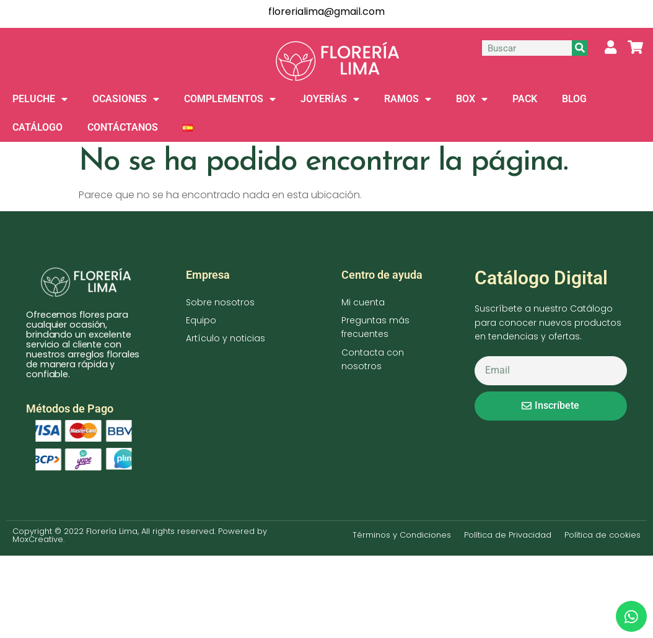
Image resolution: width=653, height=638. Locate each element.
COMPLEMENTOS (230, 99)
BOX (472, 99)
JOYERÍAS (329, 99)
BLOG (574, 99)
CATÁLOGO (37, 127)
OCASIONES (125, 99)
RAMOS (407, 99)
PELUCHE (40, 99)
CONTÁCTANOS (122, 127)
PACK (524, 99)
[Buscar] (579, 48)
